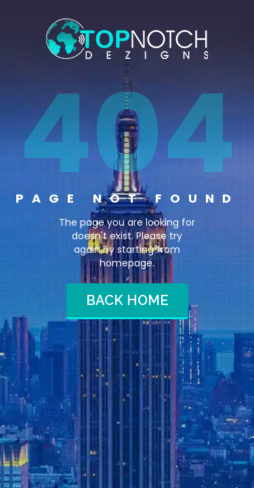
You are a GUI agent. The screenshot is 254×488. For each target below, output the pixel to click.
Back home (127, 300)
